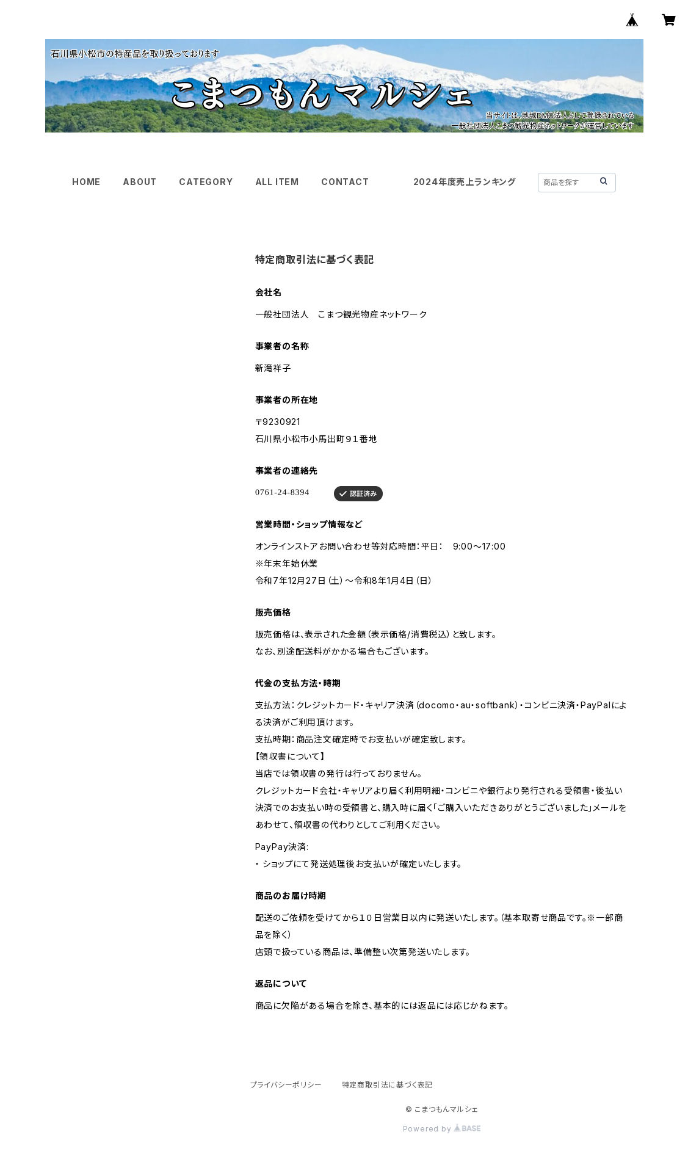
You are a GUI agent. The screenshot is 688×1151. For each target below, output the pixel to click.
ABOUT (140, 181)
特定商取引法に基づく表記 (387, 1084)
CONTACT (345, 181)
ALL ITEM (277, 181)
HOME (86, 181)
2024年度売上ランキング (464, 181)
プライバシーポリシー (286, 1084)
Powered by (442, 1128)
